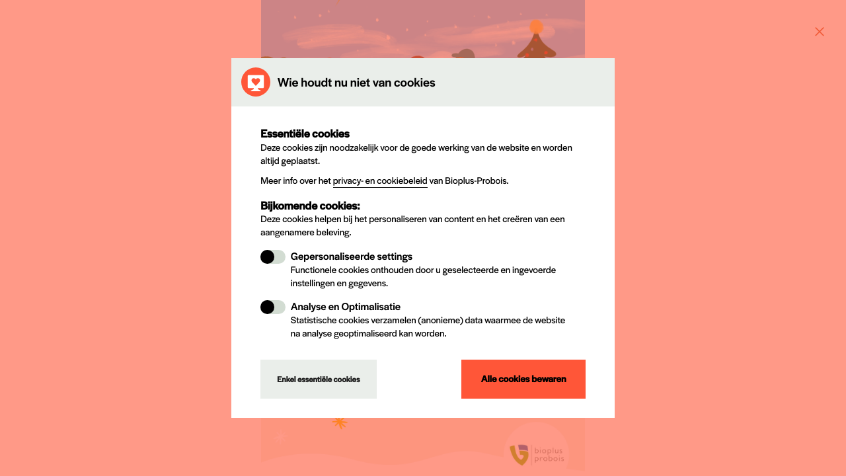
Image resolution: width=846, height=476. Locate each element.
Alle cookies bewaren (523, 378)
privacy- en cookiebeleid (380, 180)
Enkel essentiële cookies (318, 379)
